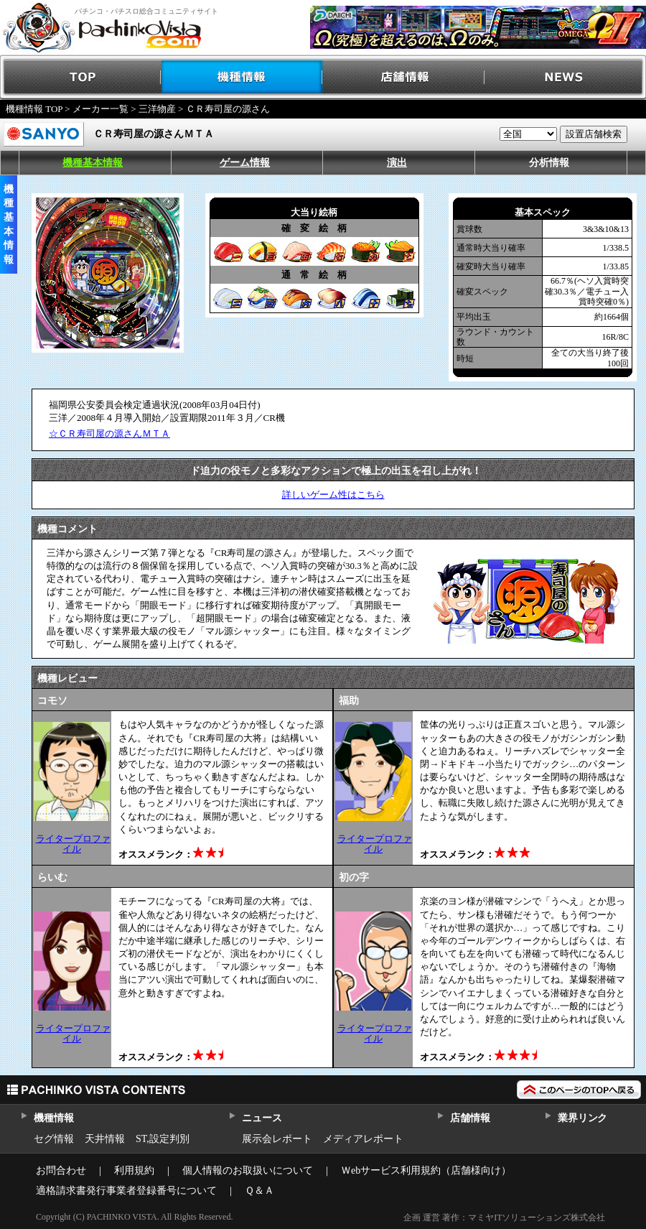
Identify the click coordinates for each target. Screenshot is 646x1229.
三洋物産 (157, 108)
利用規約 (134, 1170)
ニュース (261, 1118)
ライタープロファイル (73, 843)
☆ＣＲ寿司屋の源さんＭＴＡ (109, 433)
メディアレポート (363, 1138)
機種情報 (242, 77)
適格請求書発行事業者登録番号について (126, 1190)
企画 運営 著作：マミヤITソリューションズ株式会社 (504, 1217)
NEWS (565, 77)
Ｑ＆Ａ (259, 1190)
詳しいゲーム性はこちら (333, 494)
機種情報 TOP (34, 108)
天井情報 (105, 1138)
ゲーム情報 (245, 162)
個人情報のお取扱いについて (247, 1170)
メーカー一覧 (100, 108)
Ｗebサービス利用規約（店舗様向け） (426, 1170)
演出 (397, 162)
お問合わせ (61, 1170)
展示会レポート (277, 1138)
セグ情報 (54, 1138)
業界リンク (582, 1118)
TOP (81, 77)
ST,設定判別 (162, 1138)
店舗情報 (403, 77)
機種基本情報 (92, 162)
